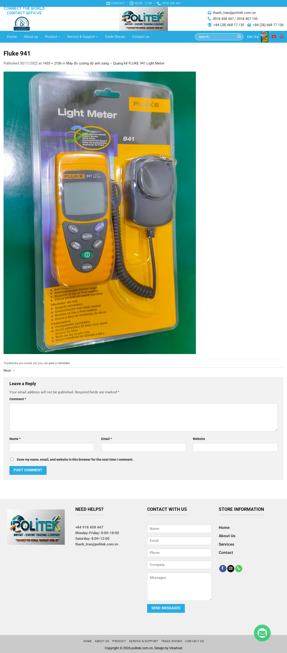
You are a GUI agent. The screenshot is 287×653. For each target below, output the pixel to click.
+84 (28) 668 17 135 (228, 25)
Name (14, 439)
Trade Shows (115, 37)
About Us (227, 535)
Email (106, 439)
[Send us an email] (230, 568)
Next (9, 370)
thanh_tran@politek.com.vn (234, 13)
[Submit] (239, 36)
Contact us (140, 37)
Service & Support (82, 37)
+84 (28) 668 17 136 (268, 25)
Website (199, 439)
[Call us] (238, 568)
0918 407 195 (247, 19)
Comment (17, 399)
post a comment (59, 363)
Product (52, 37)
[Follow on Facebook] (222, 568)
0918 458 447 (223, 19)
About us (31, 37)
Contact (226, 552)
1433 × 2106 (52, 63)
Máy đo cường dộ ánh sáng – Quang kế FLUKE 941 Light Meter (115, 63)
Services (226, 544)
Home (12, 37)
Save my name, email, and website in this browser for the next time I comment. (75, 459)
